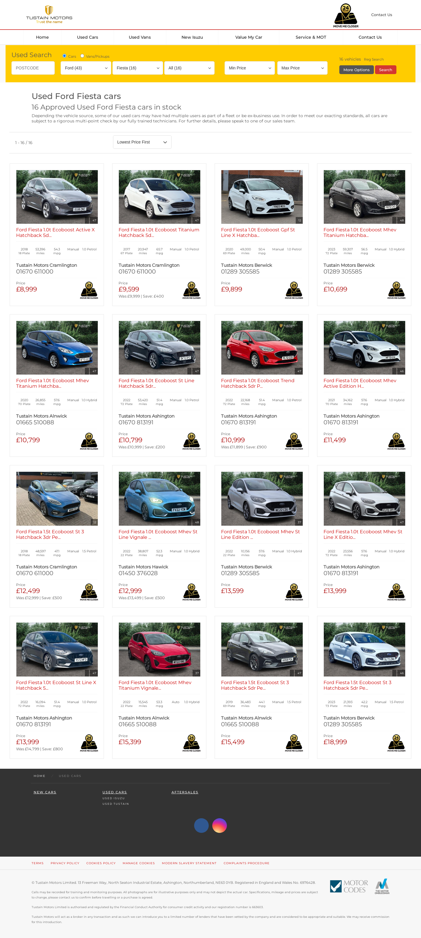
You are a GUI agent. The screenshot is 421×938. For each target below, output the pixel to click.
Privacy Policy (65, 863)
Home (42, 37)
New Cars (45, 792)
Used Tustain (115, 803)
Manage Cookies (139, 863)
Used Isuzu (113, 798)
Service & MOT (311, 37)
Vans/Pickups (94, 56)
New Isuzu (192, 37)
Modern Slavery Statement (189, 863)
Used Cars (87, 37)
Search (385, 69)
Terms (38, 863)
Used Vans (140, 37)
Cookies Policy (101, 863)
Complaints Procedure (247, 863)
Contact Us (370, 37)
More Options (356, 69)
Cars (68, 56)
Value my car (248, 37)
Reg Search (374, 59)
